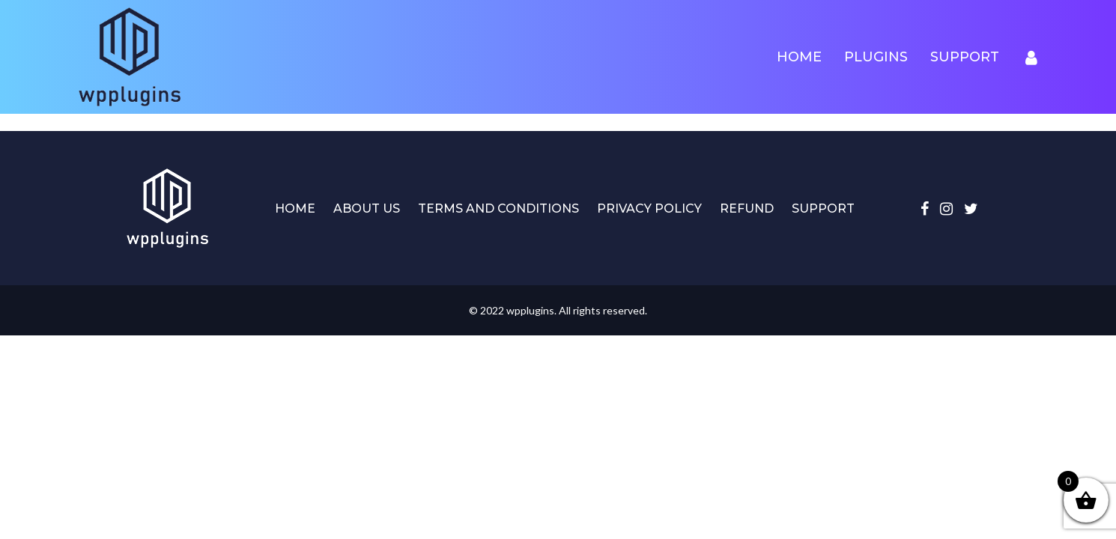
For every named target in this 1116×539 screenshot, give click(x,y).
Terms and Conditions (498, 208)
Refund (747, 208)
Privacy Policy (649, 208)
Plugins (876, 57)
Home (799, 57)
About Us (366, 208)
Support (964, 57)
